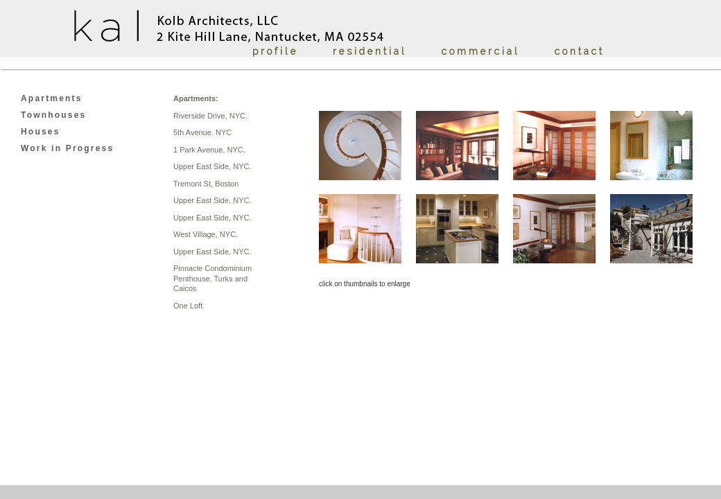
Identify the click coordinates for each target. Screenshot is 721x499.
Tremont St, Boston (205, 184)
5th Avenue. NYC (202, 132)
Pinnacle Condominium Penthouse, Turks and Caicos (212, 278)
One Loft (187, 305)
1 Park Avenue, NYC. (209, 150)
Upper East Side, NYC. (212, 166)
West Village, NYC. (205, 234)
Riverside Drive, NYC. (210, 116)
